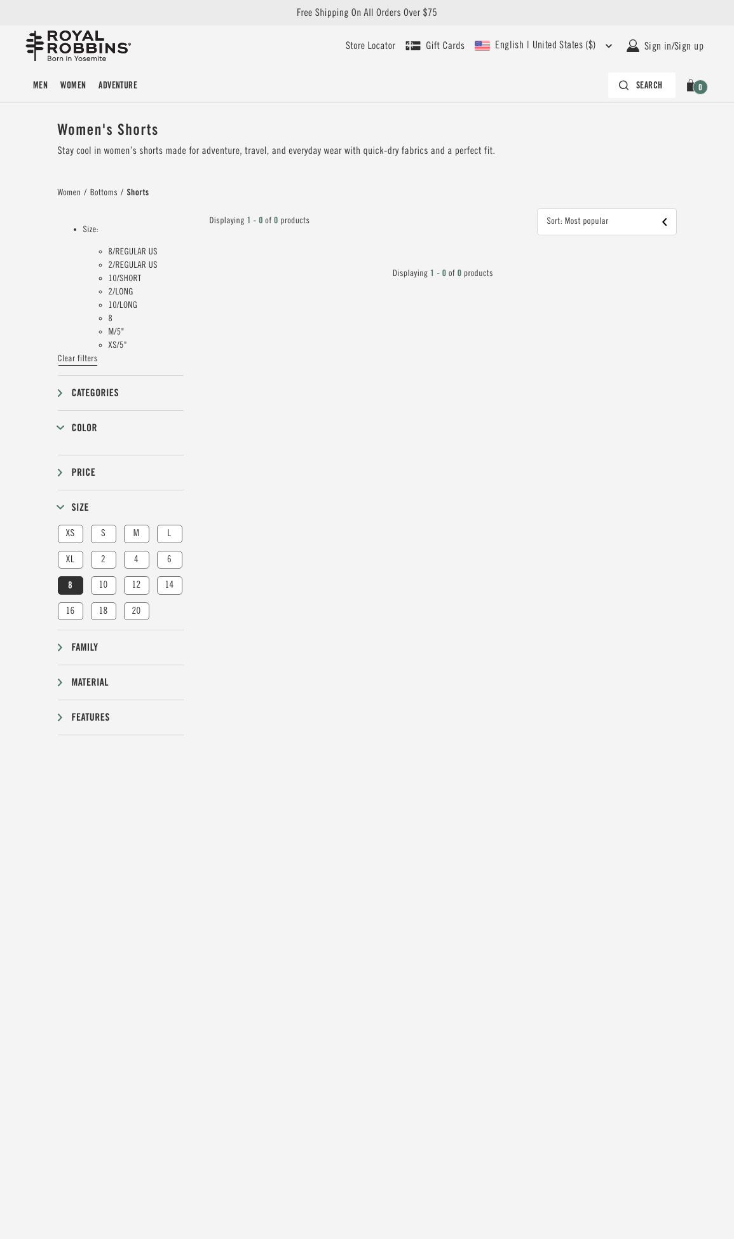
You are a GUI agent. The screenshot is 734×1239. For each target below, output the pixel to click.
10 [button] (103, 584)
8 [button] (70, 585)
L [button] (169, 533)
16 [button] (69, 611)
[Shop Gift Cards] (435, 46)
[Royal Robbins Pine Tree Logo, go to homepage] (78, 46)
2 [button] (103, 559)
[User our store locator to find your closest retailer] (370, 46)
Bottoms (104, 193)
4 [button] (136, 559)
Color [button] (84, 428)
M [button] (136, 533)
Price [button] (84, 472)
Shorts (137, 193)
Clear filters (78, 359)
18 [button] (103, 611)
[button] (693, 85)
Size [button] (80, 507)
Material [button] (90, 682)
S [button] (103, 533)
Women (73, 85)
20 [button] (136, 611)
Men (40, 85)
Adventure (118, 85)
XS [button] (69, 533)
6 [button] (169, 559)
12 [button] (136, 584)
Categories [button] (95, 393)
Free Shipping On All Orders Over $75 (367, 12)
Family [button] (85, 647)
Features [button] (91, 717)
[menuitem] (40, 85)
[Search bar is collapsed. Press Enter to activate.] (642, 85)
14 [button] (169, 584)
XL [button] (70, 559)
